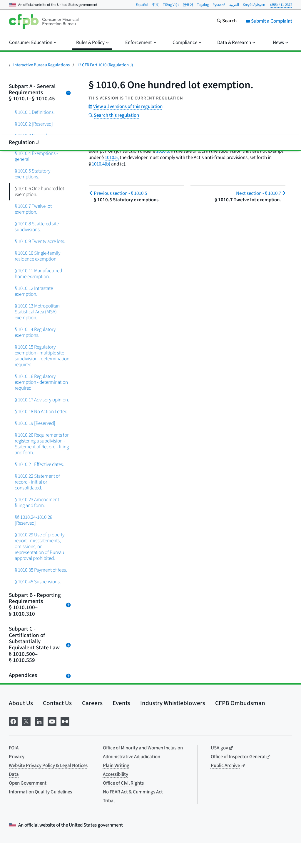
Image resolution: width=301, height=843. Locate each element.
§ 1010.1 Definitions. (35, 112)
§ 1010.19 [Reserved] (35, 423)
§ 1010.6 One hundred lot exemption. (39, 191)
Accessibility (115, 774)
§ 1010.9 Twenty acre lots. (40, 241)
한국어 (188, 4)
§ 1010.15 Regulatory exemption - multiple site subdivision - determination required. (42, 355)
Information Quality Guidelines (40, 791)
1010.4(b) (101, 164)
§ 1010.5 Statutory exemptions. (33, 173)
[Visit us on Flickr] (65, 720)
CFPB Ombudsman (240, 703)
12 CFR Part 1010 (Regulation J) (105, 65)
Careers (92, 703)
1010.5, (112, 157)
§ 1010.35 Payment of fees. (41, 570)
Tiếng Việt (171, 4)
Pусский (219, 4)
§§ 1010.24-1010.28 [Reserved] (33, 520)
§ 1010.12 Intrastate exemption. (34, 291)
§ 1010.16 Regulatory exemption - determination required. (41, 382)
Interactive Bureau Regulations (41, 65)
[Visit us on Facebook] (13, 720)
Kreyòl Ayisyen (254, 4)
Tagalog (203, 4)
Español (142, 4)
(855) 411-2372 (281, 4)
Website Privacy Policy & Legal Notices (48, 765)
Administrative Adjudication (131, 756)
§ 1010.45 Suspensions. (38, 581)
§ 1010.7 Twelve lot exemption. (33, 209)
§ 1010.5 (120, 193)
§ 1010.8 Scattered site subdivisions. (37, 226)
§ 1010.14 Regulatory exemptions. (35, 332)
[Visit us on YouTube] (52, 720)
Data (14, 774)
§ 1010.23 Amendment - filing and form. (38, 502)
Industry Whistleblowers (172, 703)
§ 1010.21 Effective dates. (39, 464)
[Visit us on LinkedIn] (39, 720)
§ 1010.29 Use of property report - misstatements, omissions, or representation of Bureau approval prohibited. (40, 546)
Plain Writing (116, 765)
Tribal (109, 800)
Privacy (16, 756)
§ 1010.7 (258, 193)
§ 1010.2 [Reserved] (34, 124)
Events (121, 703)
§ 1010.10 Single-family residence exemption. (38, 256)
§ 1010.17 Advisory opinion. (42, 399)
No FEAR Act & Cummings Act (133, 791)
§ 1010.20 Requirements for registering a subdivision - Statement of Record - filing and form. (42, 443)
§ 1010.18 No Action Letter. (41, 411)
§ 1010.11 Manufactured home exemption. (38, 273)
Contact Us (57, 703)
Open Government (27, 783)
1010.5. (163, 151)
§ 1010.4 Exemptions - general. (36, 156)
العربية (234, 4)
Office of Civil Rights (123, 783)
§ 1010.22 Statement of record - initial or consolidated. (37, 481)
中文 (155, 4)
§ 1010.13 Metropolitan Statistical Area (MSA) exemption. (37, 311)
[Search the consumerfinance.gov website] (227, 21)
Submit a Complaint (269, 21)
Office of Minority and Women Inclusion (143, 747)
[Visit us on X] (26, 720)
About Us (21, 703)
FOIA (14, 747)
